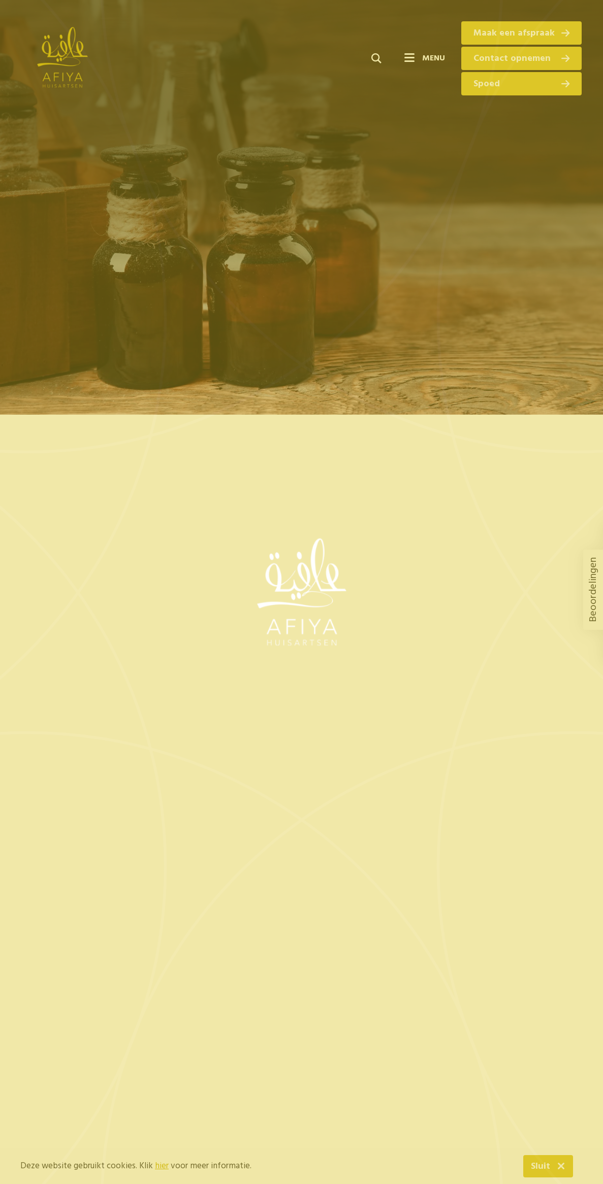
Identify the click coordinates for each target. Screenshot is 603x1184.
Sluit (540, 1166)
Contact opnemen (521, 58)
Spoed (521, 84)
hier (162, 1166)
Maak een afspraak (521, 33)
